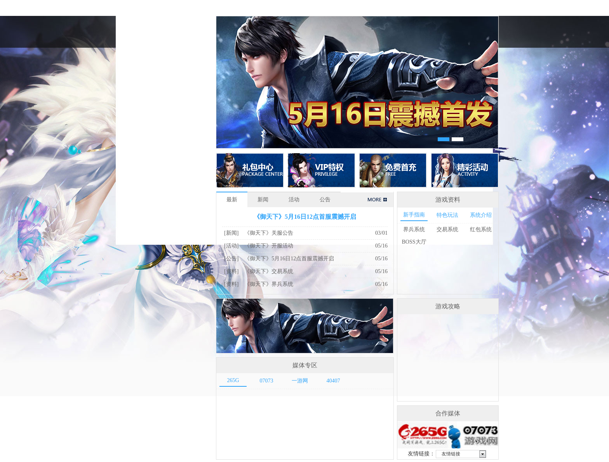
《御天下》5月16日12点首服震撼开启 (305, 216)
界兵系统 (414, 229)
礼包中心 (250, 170)
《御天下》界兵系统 (268, 284)
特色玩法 (447, 215)
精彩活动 (465, 170)
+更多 (376, 199)
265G (233, 380)
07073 (266, 381)
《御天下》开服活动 (268, 246)
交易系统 (447, 229)
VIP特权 (321, 170)
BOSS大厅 (414, 242)
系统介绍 (481, 215)
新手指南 (414, 215)
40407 (333, 381)
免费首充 (393, 170)
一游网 (300, 381)
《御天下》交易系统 (268, 271)
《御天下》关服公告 (268, 233)
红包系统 (481, 229)
